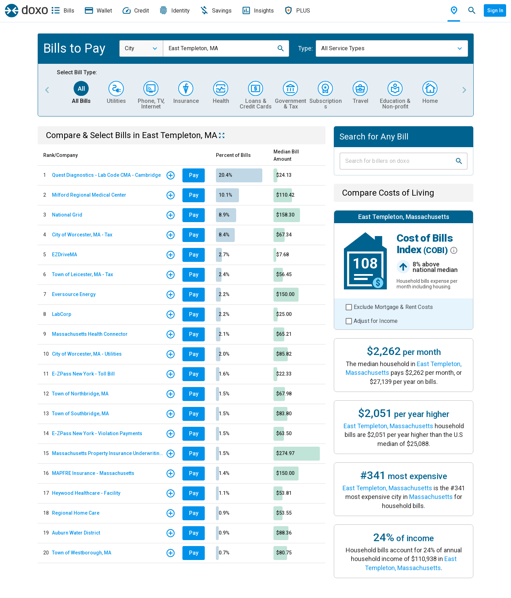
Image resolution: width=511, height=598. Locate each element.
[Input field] (397, 161)
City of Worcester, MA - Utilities (87, 354)
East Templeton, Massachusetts (388, 426)
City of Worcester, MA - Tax (82, 234)
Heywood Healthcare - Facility (86, 493)
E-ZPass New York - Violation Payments (97, 433)
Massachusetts (431, 496)
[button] (281, 48)
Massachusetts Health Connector (90, 334)
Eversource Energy (74, 294)
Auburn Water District (76, 533)
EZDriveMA (64, 254)
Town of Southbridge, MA (80, 413)
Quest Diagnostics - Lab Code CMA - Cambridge (106, 175)
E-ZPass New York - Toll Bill (83, 374)
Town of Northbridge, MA (80, 393)
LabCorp (61, 314)
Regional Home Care (75, 513)
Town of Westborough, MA (81, 552)
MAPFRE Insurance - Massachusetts (93, 473)
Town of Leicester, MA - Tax (82, 274)
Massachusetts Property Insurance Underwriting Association (109, 453)
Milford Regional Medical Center (89, 195)
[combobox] (141, 48)
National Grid (67, 215)
